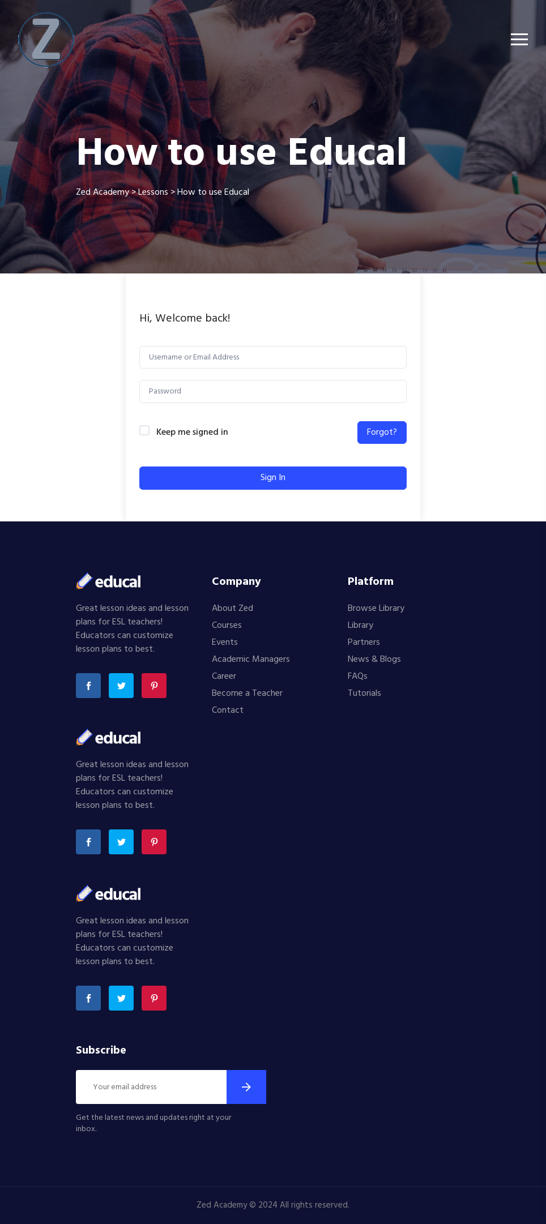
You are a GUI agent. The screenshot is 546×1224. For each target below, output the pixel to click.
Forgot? (382, 432)
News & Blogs (374, 659)
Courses (227, 625)
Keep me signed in (192, 433)
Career (224, 676)
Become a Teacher (247, 693)
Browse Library (376, 608)
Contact (228, 710)
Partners (364, 642)
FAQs (358, 676)
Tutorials (364, 693)
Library (360, 625)
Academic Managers (251, 659)
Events (225, 642)
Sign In (273, 477)
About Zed (232, 608)
